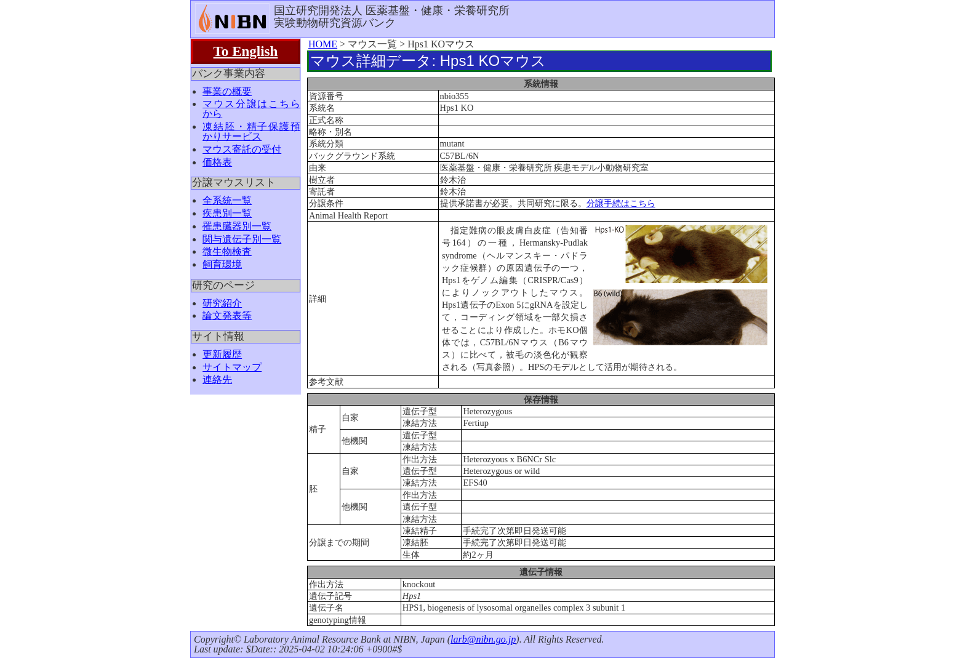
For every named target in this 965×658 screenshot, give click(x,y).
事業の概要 (227, 91)
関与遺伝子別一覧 (241, 239)
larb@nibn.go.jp (483, 639)
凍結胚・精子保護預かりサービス (251, 131)
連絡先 (217, 379)
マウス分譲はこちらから (251, 108)
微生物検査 (227, 251)
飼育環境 (222, 264)
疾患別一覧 (227, 213)
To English (246, 51)
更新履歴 (222, 354)
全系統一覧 (227, 200)
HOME (322, 44)
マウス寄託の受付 (241, 149)
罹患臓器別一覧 (236, 226)
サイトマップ (232, 367)
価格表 (217, 162)
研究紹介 (222, 303)
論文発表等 (227, 315)
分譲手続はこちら (621, 203)
